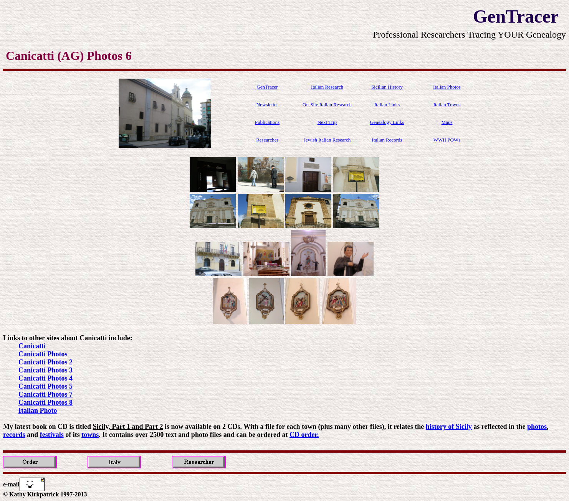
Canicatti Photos (43, 354)
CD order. (304, 434)
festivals (52, 434)
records (14, 434)
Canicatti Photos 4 (45, 378)
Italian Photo (37, 410)
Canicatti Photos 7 (45, 394)
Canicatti (32, 346)
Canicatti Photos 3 (45, 370)
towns (90, 434)
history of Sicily (449, 426)
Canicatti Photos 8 (45, 402)
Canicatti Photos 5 (45, 386)
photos (537, 426)
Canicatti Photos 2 (45, 362)
